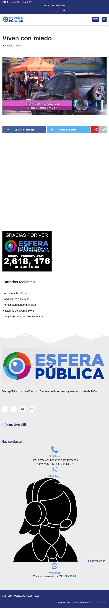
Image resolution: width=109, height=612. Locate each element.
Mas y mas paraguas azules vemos (23, 316)
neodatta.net (99, 603)
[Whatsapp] (58, 10)
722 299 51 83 (67, 576)
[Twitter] (52, 10)
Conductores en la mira (15, 299)
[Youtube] (63, 10)
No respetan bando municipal (19, 305)
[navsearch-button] (104, 19)
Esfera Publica (14, 45)
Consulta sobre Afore (14, 293)
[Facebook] (46, 10)
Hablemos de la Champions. (18, 310)
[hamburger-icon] (95, 19)
